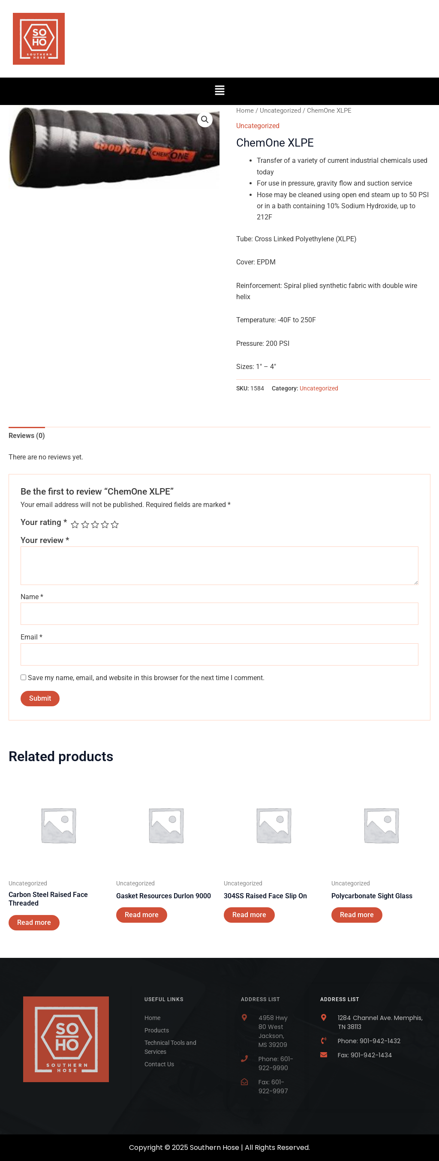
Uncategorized (280, 110)
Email (31, 637)
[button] (219, 91)
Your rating (44, 522)
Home (245, 110)
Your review (45, 540)
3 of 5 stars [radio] (95, 524)
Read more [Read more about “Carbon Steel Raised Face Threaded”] (34, 922)
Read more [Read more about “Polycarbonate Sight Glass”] (357, 915)
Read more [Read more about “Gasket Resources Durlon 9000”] (142, 915)
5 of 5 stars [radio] (115, 524)
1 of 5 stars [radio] (75, 524)
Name (32, 597)
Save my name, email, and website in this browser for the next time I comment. (146, 678)
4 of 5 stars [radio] (105, 524)
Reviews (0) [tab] (27, 436)
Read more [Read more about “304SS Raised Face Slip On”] (249, 915)
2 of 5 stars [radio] (85, 524)
